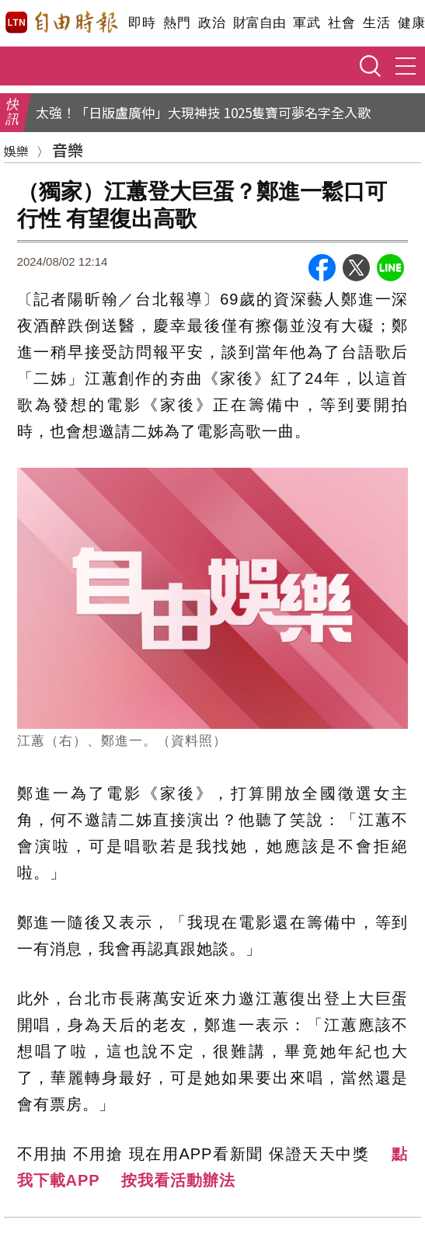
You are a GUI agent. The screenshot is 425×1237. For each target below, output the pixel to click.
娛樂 (16, 150)
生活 (376, 23)
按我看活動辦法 (178, 1180)
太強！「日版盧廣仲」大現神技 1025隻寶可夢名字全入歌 (203, 112)
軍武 (306, 23)
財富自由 (259, 23)
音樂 (67, 149)
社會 (341, 23)
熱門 (176, 23)
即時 (141, 23)
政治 (211, 23)
